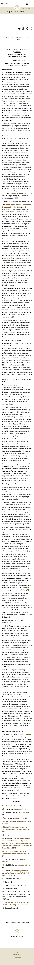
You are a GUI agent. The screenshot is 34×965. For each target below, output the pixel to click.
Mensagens (5, 12)
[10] (3, 401)
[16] (10, 617)
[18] (14, 749)
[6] (10, 251)
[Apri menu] (31, 4)
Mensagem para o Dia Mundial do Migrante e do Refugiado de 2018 (15, 873)
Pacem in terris (24, 812)
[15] (27, 590)
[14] (28, 551)
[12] (17, 499)
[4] (17, 198)
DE (9, 37)
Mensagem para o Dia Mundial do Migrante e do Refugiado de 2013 (15, 829)
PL (15, 39)
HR (24, 37)
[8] (13, 317)
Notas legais (17, 954)
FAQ (17, 952)
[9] (21, 360)
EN (13, 37)
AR (6, 37)
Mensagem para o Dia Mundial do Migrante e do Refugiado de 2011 (15, 853)
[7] (22, 267)
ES (17, 37)
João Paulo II (6, 212)
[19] (17, 790)
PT (19, 39)
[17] (16, 699)
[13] (28, 524)
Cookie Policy (17, 957)
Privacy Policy (17, 960)
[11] (27, 453)
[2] (16, 106)
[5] (31, 219)
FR (20, 37)
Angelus (16, 809)
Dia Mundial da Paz (17, 12)
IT (27, 37)
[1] (20, 77)
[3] (11, 181)
